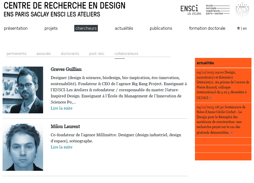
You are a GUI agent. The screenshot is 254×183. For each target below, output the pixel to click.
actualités (124, 28)
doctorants (70, 53)
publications (161, 28)
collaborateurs (126, 53)
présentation (16, 28)
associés (44, 53)
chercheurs (86, 28)
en (245, 28)
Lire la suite (61, 108)
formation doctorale (207, 28)
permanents (16, 53)
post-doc (96, 53)
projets (51, 28)
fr (239, 28)
